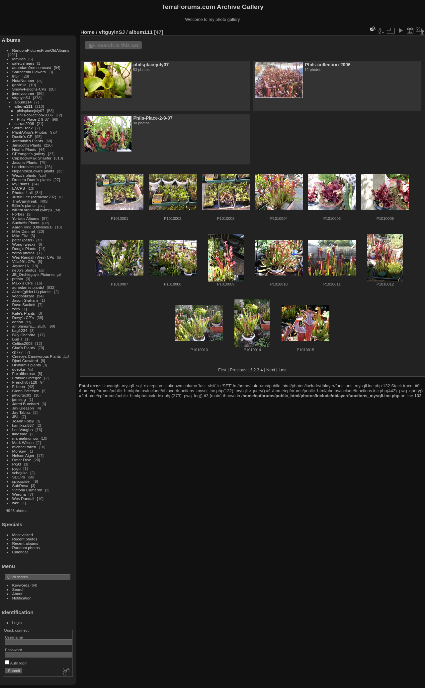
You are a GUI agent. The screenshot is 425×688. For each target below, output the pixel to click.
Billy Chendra (24, 335)
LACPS (18, 188)
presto (17, 279)
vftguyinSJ (21, 97)
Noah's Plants (24, 149)
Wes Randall (23, 498)
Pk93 (16, 464)
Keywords (21, 585)
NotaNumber (23, 80)
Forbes (18, 214)
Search (18, 589)
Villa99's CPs (23, 261)
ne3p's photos (24, 270)
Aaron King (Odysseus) (32, 227)
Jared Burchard (25, 404)
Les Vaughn (22, 429)
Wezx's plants (24, 175)
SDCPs (18, 477)
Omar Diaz (21, 460)
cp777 (17, 352)
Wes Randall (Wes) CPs (33, 257)
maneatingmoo (25, 438)
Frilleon (18, 386)
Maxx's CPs (22, 283)
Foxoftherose (23, 373)
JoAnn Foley (23, 421)
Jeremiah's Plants (27, 141)
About (17, 594)
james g (19, 399)
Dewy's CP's (23, 317)
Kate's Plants (23, 313)
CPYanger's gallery (28, 154)
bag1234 (20, 330)
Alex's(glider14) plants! (32, 291)
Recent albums (25, 543)
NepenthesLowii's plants (33, 171)
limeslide (20, 434)
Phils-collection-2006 (35, 115)
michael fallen (24, 447)
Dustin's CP (22, 136)
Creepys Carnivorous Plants (36, 356)
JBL (15, 416)
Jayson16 (20, 266)
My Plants (21, 184)
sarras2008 (24, 123)
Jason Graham (25, 300)
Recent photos (25, 539)
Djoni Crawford (25, 360)
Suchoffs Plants (26, 222)
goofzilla (19, 85)
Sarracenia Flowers (29, 72)
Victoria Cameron (27, 490)
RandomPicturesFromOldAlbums (40, 50)
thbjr (16, 76)
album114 (23, 102)
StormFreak (22, 128)
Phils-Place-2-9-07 (33, 119)
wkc (15, 503)
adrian (17, 322)
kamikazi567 (23, 425)
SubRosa (20, 485)
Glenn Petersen (26, 391)
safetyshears (23, 63)
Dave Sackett (24, 304)
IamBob (19, 59)
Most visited (22, 534)
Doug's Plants (24, 248)
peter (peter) (23, 240)
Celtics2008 (22, 343)
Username (14, 637)
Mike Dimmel (23, 231)
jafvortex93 (22, 395)
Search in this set (117, 45)
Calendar (20, 552)
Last (283, 369)
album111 (24, 106)
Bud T (17, 339)
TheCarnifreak (24, 201)
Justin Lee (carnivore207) (34, 197)
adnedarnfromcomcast (31, 67)
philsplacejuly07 (30, 110)
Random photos (26, 547)
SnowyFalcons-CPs (29, 89)
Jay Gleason (23, 408)
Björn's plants (24, 205)
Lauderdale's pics (27, 166)
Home (87, 32)
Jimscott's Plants (26, 145)
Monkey (19, 451)
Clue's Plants (23, 347)
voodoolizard (23, 296)
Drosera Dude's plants (31, 179)
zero (16, 309)
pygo (16, 468)
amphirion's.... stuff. (29, 326)
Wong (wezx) (23, 244)
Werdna (19, 494)
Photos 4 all (22, 192)
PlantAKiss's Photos (29, 132)
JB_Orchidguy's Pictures (33, 274)
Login (17, 622)
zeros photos (23, 253)
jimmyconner (23, 93)
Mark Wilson (23, 442)
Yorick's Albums (26, 218)
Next (270, 369)
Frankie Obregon (27, 378)
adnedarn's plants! (28, 287)
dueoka (18, 369)
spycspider (21, 481)
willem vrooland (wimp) (32, 210)
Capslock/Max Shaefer (31, 158)
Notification (22, 598)
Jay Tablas (21, 412)
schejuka (20, 472)
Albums (11, 40)
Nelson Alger (23, 455)
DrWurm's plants (26, 365)
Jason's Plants (25, 162)
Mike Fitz (20, 235)
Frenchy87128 (24, 382)
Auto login (16, 663)
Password (13, 650)
